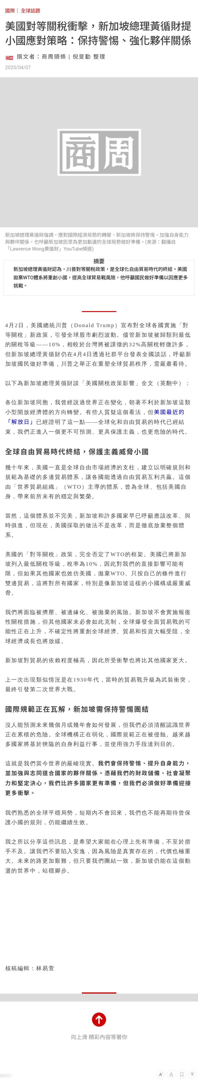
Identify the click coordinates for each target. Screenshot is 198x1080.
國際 (10, 11)
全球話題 (30, 11)
